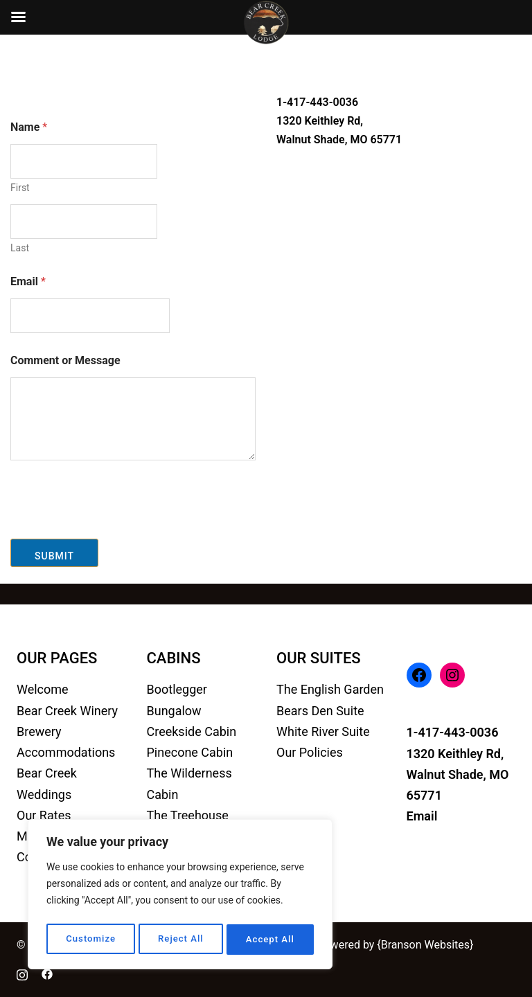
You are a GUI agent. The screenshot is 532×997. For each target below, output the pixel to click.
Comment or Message (65, 360)
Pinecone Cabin (190, 752)
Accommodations (66, 752)
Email (28, 281)
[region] (180, 896)
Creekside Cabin (192, 731)
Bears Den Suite (320, 710)
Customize (90, 939)
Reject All (180, 939)
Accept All (270, 939)
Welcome (43, 689)
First (20, 187)
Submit (54, 556)
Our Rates (44, 815)
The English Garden (330, 689)
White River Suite (323, 731)
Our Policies (309, 752)
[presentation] (115, 530)
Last (19, 247)
